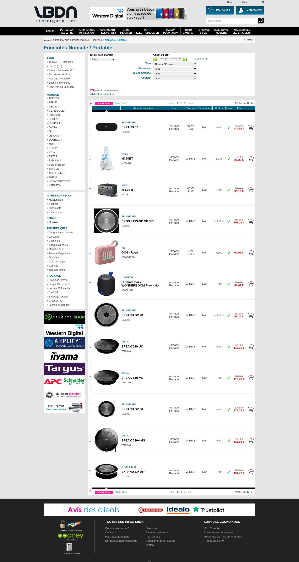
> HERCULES (54, 123)
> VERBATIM (54, 185)
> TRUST (52, 177)
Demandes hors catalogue (121, 540)
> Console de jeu (56, 261)
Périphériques (80, 40)
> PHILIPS (52, 148)
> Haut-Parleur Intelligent (60, 86)
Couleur (219, 108)
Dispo (229, 108)
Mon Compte (211, 528)
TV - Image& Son (203, 31)
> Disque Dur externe (58, 284)
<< (170, 103)
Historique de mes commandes (223, 536)
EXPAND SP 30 (132, 409)
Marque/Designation (143, 108)
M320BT (127, 158)
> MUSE (51, 144)
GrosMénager (126, 31)
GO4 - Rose (129, 252)
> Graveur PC (54, 300)
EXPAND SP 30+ (133, 471)
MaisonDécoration (170, 31)
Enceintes (96, 40)
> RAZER (52, 156)
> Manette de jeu (56, 249)
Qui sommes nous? (117, 528)
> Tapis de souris (56, 269)
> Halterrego (53, 114)
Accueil (51, 31)
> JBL (50, 131)
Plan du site (153, 536)
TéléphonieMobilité (221, 31)
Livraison (151, 528)
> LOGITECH (54, 139)
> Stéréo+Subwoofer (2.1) (61, 70)
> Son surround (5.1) (58, 74)
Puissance (190, 108)
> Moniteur (53, 222)
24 (252, 103)
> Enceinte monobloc (58, 82)
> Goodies (52, 265)
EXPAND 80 (129, 127)
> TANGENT (54, 168)
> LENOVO (53, 135)
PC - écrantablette (67, 31)
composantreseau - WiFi (107, 31)
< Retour (248, 40)
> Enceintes (53, 240)
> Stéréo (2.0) (54, 66)
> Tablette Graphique (58, 253)
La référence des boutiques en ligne (55, 14)
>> (191, 103)
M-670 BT (128, 189)
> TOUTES (53, 98)
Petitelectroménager (147, 31)
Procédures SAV (214, 540)
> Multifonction (55, 199)
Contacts (110, 532)
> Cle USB (52, 292)
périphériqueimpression (86, 31)
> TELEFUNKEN (56, 173)
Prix (239, 108)
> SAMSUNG (54, 160)
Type (174, 108)
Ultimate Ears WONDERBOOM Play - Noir (141, 283)
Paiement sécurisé (157, 532)
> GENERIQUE (55, 110)
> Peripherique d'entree (60, 232)
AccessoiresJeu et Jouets (242, 31)
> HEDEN (52, 119)
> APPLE (52, 102)
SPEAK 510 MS (132, 377)
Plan (244, 2)
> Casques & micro (57, 245)
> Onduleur (53, 257)
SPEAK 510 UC (132, 346)
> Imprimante (54, 208)
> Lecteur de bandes (58, 305)
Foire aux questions (117, 536)
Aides (229, 2)
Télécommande (204, 108)
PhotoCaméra (188, 31)
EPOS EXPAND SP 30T (137, 221)
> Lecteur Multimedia (58, 288)
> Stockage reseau (57, 296)
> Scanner (52, 203)
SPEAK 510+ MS (133, 440)
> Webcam (53, 236)
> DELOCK (53, 106)
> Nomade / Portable (58, 78)
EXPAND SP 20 (132, 315)
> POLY (51, 152)
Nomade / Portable (116, 40)
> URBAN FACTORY (58, 181)
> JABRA (52, 127)
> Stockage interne (57, 280)
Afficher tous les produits (102, 94)
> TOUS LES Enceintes (60, 62)
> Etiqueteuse (54, 212)
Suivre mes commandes (218, 532)
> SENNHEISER (56, 164)
